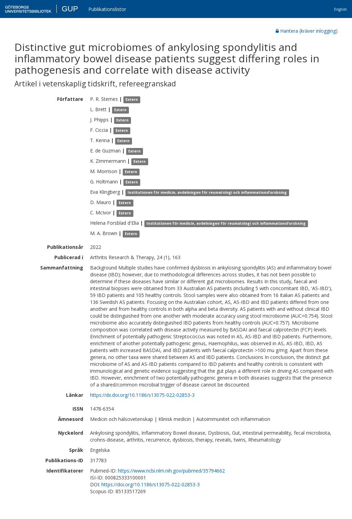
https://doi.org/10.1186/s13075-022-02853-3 (150, 484)
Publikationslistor (107, 9)
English (340, 9)
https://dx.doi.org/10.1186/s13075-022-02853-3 (142, 395)
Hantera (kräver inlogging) (307, 31)
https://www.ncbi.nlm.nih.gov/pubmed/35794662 (171, 470)
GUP (70, 8)
